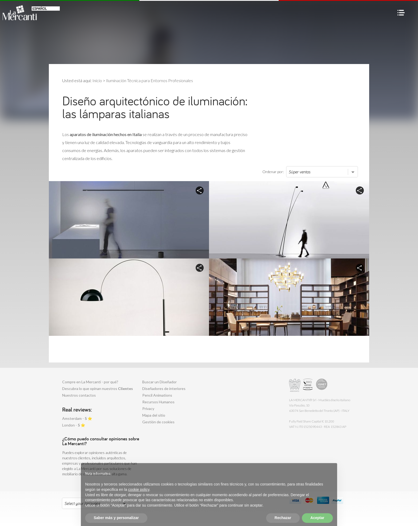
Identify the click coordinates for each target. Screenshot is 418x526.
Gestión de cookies (158, 422)
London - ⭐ (73, 425)
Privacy (148, 408)
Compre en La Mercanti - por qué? (90, 382)
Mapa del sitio (153, 415)
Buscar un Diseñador (159, 382)
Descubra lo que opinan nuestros (97, 388)
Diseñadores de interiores (164, 388)
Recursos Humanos (158, 402)
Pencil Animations (157, 395)
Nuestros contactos (79, 395)
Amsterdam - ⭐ (77, 418)
